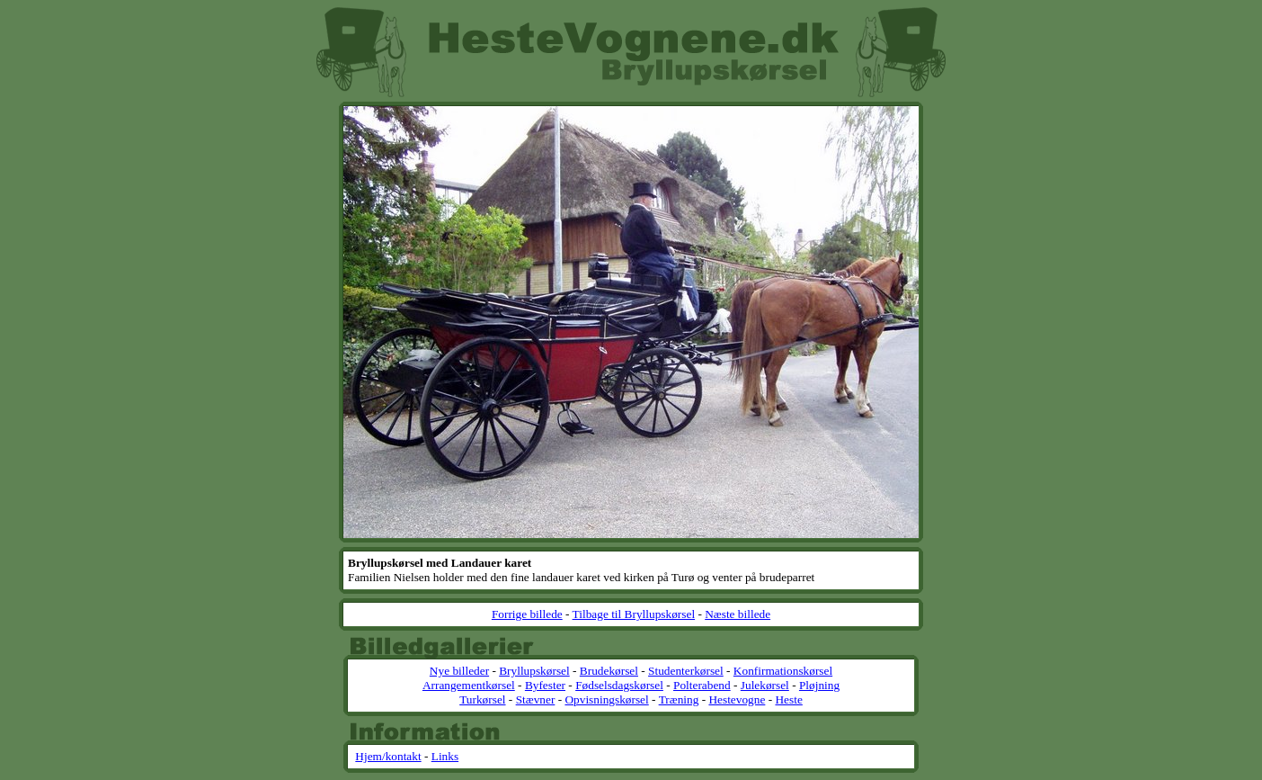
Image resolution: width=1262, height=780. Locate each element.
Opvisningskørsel (606, 699)
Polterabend (702, 685)
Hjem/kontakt (388, 756)
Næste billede (737, 614)
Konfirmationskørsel (782, 670)
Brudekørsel (609, 670)
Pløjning (819, 685)
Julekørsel (765, 685)
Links (444, 756)
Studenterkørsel (686, 670)
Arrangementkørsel (468, 685)
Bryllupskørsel (534, 670)
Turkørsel (482, 699)
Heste (788, 699)
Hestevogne (736, 699)
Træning (679, 699)
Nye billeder (459, 670)
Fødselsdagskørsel (619, 685)
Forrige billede (527, 614)
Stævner (535, 699)
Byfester (545, 685)
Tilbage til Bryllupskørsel (634, 614)
